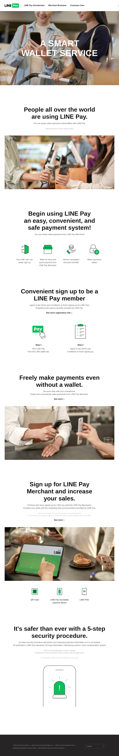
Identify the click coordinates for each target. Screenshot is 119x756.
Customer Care (77, 5)
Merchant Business (57, 5)
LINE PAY (12, 5)
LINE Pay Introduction (34, 5)
